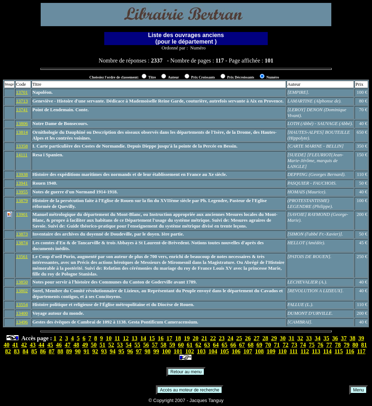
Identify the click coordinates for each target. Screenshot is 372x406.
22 (213, 338)
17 (169, 338)
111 (294, 351)
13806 (22, 123)
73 (294, 345)
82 (8, 351)
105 (224, 351)
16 (160, 338)
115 (339, 351)
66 (233, 345)
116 (350, 351)
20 (195, 338)
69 (259, 345)
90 (78, 351)
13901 (22, 214)
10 (109, 338)
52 (111, 345)
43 (33, 345)
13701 (22, 92)
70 (268, 345)
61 (190, 345)
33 (309, 338)
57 (155, 345)
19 (187, 338)
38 (352, 338)
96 (130, 351)
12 (126, 338)
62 (198, 345)
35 (326, 338)
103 (201, 351)
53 (120, 345)
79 (346, 345)
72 (285, 345)
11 (117, 338)
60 (181, 345)
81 (364, 345)
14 (143, 338)
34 (317, 338)
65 (224, 345)
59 (172, 345)
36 (335, 338)
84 (25, 351)
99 (156, 351)
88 (60, 351)
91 (86, 351)
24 (230, 338)
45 (50, 345)
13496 (22, 322)
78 (338, 345)
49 (85, 345)
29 (274, 338)
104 (213, 351)
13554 (22, 304)
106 (236, 351)
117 (361, 351)
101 (178, 351)
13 (134, 338)
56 (146, 345)
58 (163, 345)
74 (303, 345)
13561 (22, 256)
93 (104, 351)
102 (189, 351)
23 (222, 338)
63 (207, 345)
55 (137, 345)
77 (329, 345)
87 (51, 351)
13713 (22, 101)
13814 (22, 132)
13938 (22, 174)
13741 (22, 109)
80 (355, 345)
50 (94, 345)
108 (259, 351)
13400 (22, 313)
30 (283, 338)
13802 (22, 290)
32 (300, 338)
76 (320, 345)
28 (265, 338)
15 (152, 338)
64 (216, 345)
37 (344, 338)
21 (204, 338)
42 (24, 345)
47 (67, 345)
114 (327, 351)
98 (147, 351)
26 (248, 338)
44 (41, 345)
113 (316, 351)
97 (139, 351)
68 (251, 345)
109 (271, 351)
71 (277, 345)
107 (247, 351)
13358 (22, 146)
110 (282, 351)
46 (59, 345)
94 (113, 351)
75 (312, 345)
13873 (22, 234)
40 (6, 345)
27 (256, 338)
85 (34, 351)
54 (129, 345)
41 (15, 345)
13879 (22, 200)
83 (17, 351)
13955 (22, 191)
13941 (22, 183)
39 (361, 338)
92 (95, 351)
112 (304, 351)
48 (76, 345)
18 (178, 338)
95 (121, 351)
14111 (22, 154)
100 (166, 351)
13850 (22, 282)
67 (242, 345)
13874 (22, 242)
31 (291, 338)
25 (239, 338)
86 (43, 351)
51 (102, 345)
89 (69, 351)
